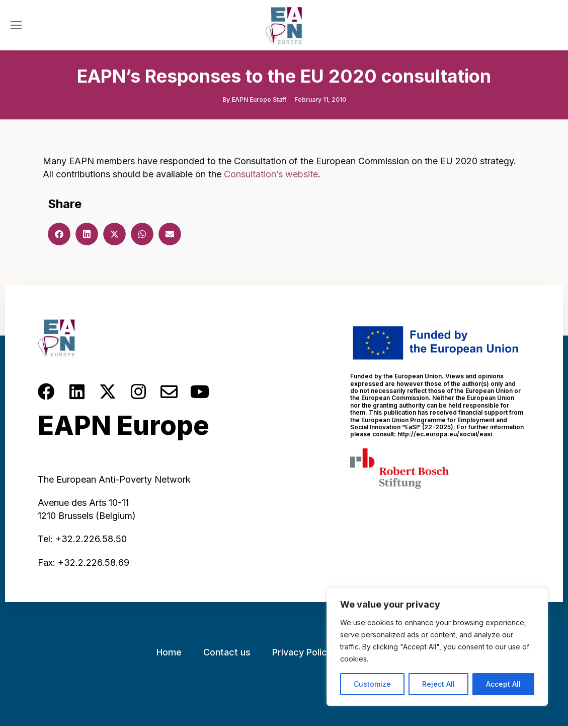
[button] (59, 234)
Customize (372, 684)
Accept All (503, 684)
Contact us (227, 652)
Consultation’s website (271, 174)
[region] (437, 647)
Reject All (438, 684)
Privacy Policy (302, 652)
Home (169, 652)
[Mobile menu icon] (16, 25)
